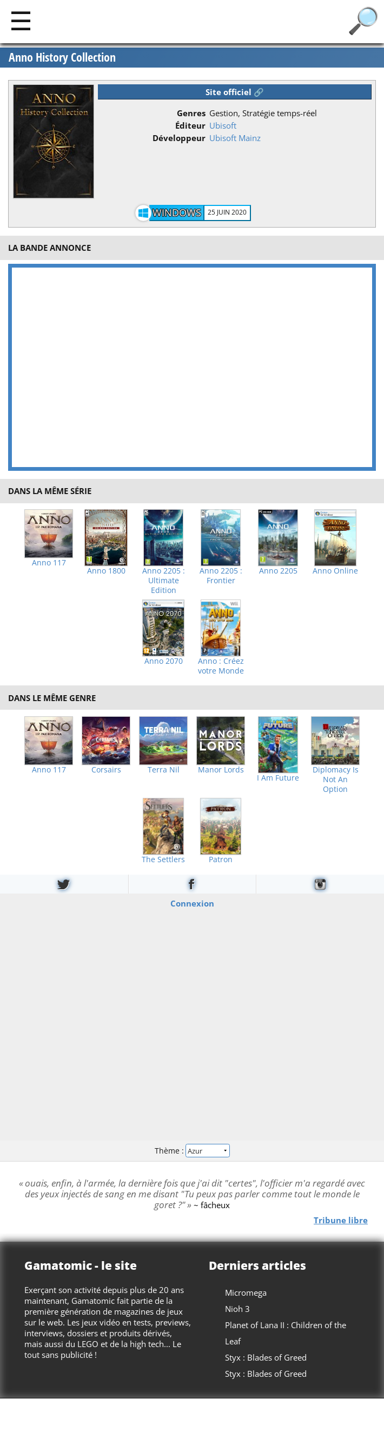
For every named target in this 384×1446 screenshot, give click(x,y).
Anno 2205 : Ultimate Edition (163, 580)
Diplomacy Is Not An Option (336, 779)
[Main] (21, 20)
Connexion (192, 902)
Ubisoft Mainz (235, 137)
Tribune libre (341, 1219)
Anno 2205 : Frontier (221, 575)
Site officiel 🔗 (235, 91)
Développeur (179, 137)
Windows (177, 212)
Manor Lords (221, 770)
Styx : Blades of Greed (266, 1357)
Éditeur (190, 125)
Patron (221, 859)
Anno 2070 (163, 661)
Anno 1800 (106, 571)
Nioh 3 (237, 1308)
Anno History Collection (62, 57)
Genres (191, 113)
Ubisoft (222, 125)
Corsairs (106, 770)
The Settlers (163, 859)
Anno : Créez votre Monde (221, 666)
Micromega (246, 1292)
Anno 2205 (278, 571)
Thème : (192, 1150)
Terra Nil (164, 770)
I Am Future (278, 778)
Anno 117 (49, 563)
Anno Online (335, 571)
